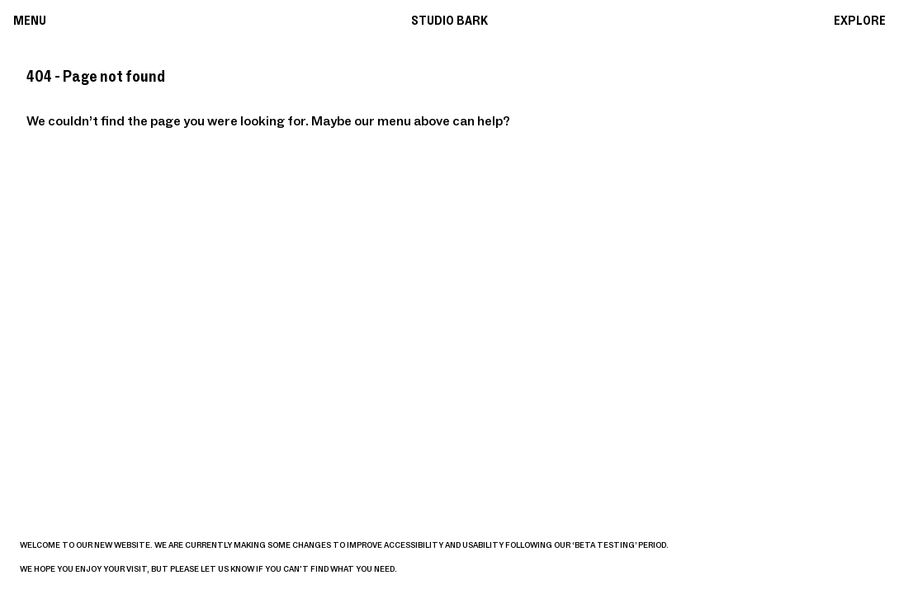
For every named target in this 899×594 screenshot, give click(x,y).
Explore (860, 20)
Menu (29, 20)
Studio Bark (449, 20)
